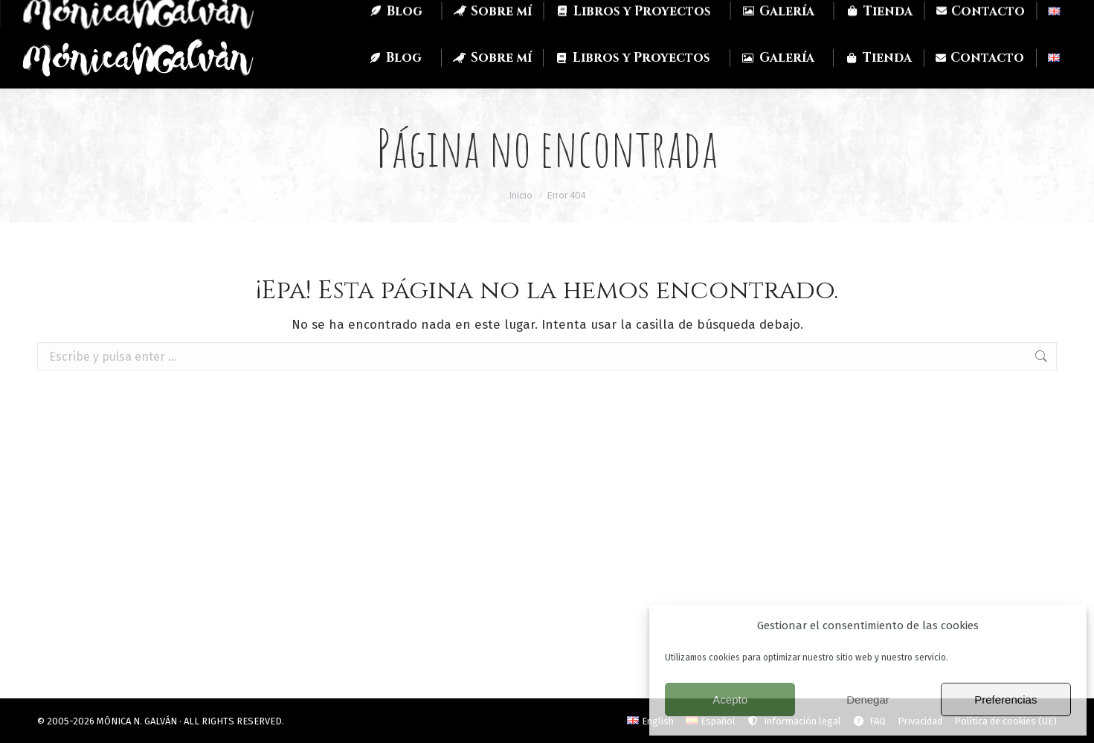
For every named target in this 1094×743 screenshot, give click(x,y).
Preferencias (1005, 699)
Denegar (867, 699)
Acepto (729, 699)
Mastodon (217, 14)
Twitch (147, 13)
